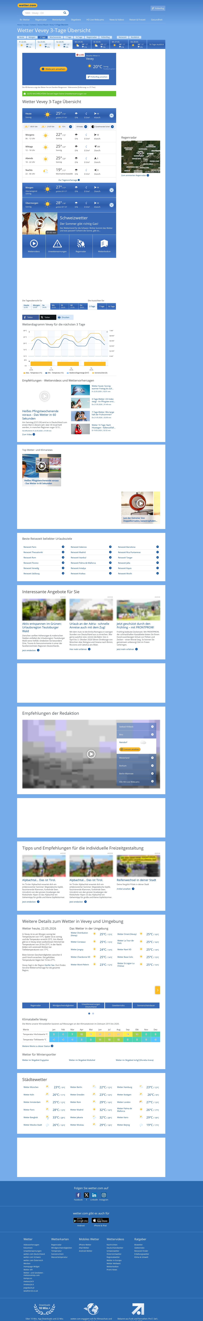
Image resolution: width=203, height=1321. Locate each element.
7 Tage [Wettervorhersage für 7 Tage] (69, 33)
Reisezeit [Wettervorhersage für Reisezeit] (124, 33)
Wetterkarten (61, 1235)
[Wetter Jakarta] (91, 1113)
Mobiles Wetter (90, 1235)
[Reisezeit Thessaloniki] (44, 548)
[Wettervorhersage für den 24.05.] (63, 40)
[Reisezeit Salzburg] (44, 569)
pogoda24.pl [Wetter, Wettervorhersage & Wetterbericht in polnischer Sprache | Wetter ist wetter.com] (30, 1294)
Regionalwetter (114, 1256)
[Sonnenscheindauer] (146, 989)
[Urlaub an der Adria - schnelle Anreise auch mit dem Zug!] (89, 622)
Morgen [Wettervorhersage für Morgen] (32, 33)
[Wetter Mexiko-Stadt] (44, 1121)
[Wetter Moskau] (91, 1121)
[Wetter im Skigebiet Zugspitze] (44, 1056)
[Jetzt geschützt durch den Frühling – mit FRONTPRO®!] (136, 622)
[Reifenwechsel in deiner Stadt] (136, 876)
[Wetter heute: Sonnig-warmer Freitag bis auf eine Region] (92, 387)
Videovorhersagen (33, 1241)
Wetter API (29, 1272)
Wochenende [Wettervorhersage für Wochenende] (56, 33)
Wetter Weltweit (115, 1264)
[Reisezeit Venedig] (44, 564)
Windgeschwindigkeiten (63, 1245)
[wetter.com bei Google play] (80, 1218)
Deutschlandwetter (116, 1245)
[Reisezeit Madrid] (91, 548)
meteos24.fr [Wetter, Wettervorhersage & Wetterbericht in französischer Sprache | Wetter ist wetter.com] (30, 1286)
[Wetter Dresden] (91, 1091)
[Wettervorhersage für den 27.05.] (119, 40)
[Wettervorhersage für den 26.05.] (100, 40)
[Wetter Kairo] (138, 1113)
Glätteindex (141, 1245)
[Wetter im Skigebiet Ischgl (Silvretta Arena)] (138, 1056)
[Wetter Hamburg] (138, 1083)
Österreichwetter (115, 1252)
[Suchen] (85, 5)
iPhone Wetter (86, 1241)
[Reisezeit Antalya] (91, 564)
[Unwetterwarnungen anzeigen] (69, 90)
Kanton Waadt (43, 21)
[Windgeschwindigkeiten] (63, 989)
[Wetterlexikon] (104, 242)
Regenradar (57, 1241)
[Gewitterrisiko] (118, 989)
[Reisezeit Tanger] (138, 554)
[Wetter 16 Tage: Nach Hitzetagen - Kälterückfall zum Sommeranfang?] (92, 426)
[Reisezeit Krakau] (91, 569)
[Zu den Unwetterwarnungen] (45, 132)
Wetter (29, 1235)
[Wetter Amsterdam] (44, 1098)
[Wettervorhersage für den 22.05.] (26, 40)
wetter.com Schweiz (33, 1256)
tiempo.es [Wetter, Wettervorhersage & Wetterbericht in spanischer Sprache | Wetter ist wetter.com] (29, 1282)
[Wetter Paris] (44, 1106)
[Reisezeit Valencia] (91, 543)
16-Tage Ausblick (156, 41)
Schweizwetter (114, 1249)
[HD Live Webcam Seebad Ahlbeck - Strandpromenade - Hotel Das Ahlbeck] (136, 723)
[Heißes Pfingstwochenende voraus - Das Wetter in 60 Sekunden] (44, 392)
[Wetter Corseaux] (92, 938)
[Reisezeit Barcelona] (138, 543)
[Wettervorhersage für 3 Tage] (92, 302)
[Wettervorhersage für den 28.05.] (138, 40)
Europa (25, 21)
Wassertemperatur (60, 1256)
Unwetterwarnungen (34, 1249)
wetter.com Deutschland (35, 1252)
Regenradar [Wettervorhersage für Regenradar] (92, 33)
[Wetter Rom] (91, 1098)
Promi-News (113, 1272)
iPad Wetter (85, 1245)
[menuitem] (25, 15)
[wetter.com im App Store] (100, 1218)
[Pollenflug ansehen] (97, 73)
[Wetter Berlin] (91, 1083)
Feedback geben (110, 65)
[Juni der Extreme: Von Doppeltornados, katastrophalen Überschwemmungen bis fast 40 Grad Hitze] (140, 504)
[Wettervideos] (34, 242)
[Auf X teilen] (47, 313)
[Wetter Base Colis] (138, 953)
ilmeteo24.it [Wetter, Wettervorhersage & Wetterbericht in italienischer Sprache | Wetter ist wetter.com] (30, 1290)
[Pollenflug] (158, 5)
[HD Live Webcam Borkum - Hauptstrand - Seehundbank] (136, 762)
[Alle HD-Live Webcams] (136, 778)
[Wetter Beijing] (138, 1121)
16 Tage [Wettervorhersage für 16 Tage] (79, 33)
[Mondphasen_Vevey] (102, 123)
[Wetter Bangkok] (44, 1113)
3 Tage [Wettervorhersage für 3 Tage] (43, 33)
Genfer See (49, 961)
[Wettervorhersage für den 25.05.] (82, 40)
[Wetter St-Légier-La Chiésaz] (138, 961)
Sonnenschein (58, 1252)
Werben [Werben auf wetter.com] (28, 1264)
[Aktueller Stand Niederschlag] (140, 153)
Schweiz (33, 21)
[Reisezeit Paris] (44, 543)
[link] (25, 15)
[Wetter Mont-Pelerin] (92, 961)
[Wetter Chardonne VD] (92, 953)
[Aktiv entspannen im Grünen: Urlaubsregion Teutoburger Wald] (42, 622)
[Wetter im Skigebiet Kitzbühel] (91, 1056)
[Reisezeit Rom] (44, 554)
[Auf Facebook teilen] (30, 313)
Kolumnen (29, 1245)
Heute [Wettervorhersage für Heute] (21, 33)
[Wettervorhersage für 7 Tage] (101, 302)
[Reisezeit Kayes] (138, 564)
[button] (69, 112)
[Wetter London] (138, 1098)
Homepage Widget (33, 1268)
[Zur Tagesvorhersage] (69, 176)
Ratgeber (141, 1235)
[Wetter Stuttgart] (138, 1091)
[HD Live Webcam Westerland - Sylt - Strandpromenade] (136, 754)
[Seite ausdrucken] (65, 313)
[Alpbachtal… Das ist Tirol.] (42, 876)
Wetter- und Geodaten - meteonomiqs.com (35, 1277)
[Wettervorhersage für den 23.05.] (45, 40)
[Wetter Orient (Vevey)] (138, 930)
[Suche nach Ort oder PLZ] (65, 5)
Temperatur (57, 1249)
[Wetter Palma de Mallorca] (138, 1106)
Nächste (157, 986)
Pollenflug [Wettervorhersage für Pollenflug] (106, 33)
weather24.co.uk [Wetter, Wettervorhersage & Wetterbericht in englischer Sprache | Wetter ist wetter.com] (32, 1298)
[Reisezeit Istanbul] (91, 554)
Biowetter (140, 1241)
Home (19, 21)
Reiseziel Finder (142, 1249)
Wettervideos (116, 1235)
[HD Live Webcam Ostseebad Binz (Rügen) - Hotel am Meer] (136, 731)
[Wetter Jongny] (92, 946)
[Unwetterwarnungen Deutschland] (90, 989)
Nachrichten (113, 1241)
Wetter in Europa (115, 1260)
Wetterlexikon (114, 1268)
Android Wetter (87, 1249)
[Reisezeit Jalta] (138, 559)
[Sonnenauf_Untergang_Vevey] (48, 123)
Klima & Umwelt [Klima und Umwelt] (143, 1256)
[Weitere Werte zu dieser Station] (37, 1042)
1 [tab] (89, 1010)
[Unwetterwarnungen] (57, 242)
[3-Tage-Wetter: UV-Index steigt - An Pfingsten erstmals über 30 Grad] (92, 400)
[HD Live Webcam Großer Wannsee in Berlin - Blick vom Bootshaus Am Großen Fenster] (136, 770)
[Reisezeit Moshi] (138, 569)
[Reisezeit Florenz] (44, 559)
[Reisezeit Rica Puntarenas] (138, 548)
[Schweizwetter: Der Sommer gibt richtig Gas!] (69, 220)
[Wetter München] (44, 1083)
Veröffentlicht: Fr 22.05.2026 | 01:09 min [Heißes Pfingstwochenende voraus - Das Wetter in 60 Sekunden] (36, 427)
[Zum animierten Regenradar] (135, 172)
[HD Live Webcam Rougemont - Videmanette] (53, 65)
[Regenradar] (81, 242)
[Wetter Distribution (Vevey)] (92, 930)
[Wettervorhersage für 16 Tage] (111, 302)
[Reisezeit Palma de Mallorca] (91, 559)
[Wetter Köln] (44, 1091)
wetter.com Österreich (35, 1260)
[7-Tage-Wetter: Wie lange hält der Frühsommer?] (92, 413)
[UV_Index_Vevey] (82, 123)
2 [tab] (93, 1010)
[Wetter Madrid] (91, 1106)
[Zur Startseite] (27, 5)
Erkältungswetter (143, 1252)
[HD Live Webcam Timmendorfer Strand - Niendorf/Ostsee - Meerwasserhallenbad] (91, 750)
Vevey (51, 21)
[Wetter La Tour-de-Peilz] (138, 938)
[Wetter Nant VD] (138, 946)
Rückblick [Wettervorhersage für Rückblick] (136, 33)
